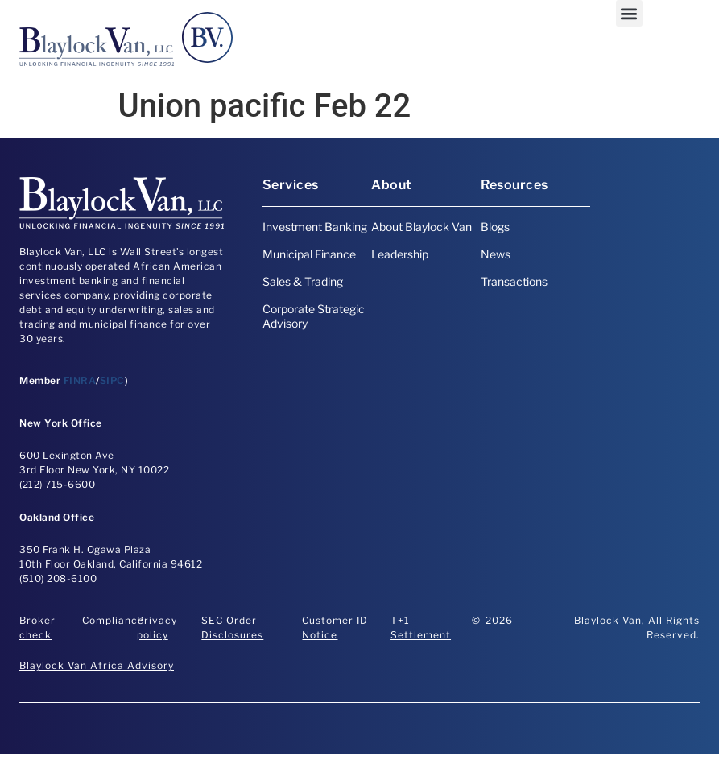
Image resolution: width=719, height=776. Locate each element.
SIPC (112, 380)
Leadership (399, 254)
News (495, 254)
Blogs (495, 226)
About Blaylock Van (421, 226)
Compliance (113, 620)
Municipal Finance (309, 254)
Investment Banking (314, 226)
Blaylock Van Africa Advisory (96, 665)
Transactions (514, 281)
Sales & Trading (302, 281)
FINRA (80, 380)
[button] (629, 13)
